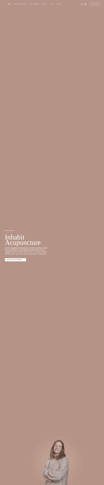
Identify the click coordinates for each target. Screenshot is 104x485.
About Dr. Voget (35, 4)
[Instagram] (82, 4)
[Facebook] (85, 4)
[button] (95, 4)
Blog (54, 4)
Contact (62, 4)
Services (46, 4)
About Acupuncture (21, 4)
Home (9, 4)
